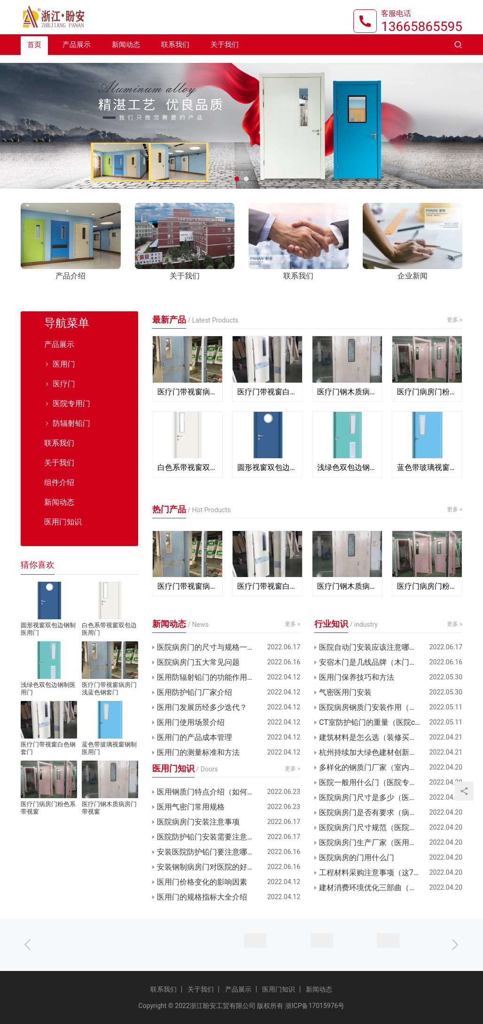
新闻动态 (126, 52)
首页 (34, 52)
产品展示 (76, 52)
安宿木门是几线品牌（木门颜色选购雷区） (390, 662)
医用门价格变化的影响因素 (202, 882)
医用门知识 (63, 521)
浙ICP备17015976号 (315, 1005)
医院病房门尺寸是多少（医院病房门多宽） (390, 797)
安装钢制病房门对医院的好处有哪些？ (221, 866)
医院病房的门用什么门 (356, 857)
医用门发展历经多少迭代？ (202, 707)
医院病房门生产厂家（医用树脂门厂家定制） (390, 842)
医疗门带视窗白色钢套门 (267, 391)
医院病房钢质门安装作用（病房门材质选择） (390, 707)
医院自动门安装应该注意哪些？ (371, 647)
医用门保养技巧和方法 (356, 677)
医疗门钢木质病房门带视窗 (347, 391)
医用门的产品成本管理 (194, 737)
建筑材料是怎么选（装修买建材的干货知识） (390, 737)
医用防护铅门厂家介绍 (194, 692)
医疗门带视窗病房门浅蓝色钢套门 (187, 391)
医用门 (64, 364)
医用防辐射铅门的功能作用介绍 (209, 677)
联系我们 (175, 52)
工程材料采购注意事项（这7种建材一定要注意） (390, 872)
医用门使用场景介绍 (191, 722)
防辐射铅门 (71, 423)
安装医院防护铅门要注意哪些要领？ (217, 851)
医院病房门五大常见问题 (198, 662)
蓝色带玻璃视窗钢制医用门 (427, 467)
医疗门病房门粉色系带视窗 (427, 391)
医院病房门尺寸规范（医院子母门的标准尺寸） (390, 827)
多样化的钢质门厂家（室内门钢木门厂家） (390, 767)
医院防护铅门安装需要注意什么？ (213, 836)
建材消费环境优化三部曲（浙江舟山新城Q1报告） (390, 887)
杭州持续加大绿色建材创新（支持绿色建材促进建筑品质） (390, 752)
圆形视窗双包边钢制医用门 (267, 467)
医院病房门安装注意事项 (198, 821)
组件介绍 (59, 482)
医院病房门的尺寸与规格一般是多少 (217, 647)
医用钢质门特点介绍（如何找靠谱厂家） (224, 791)
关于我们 (224, 52)
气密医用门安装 (345, 692)
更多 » (454, 319)
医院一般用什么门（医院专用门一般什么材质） (390, 782)
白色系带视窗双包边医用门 (187, 467)
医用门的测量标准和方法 (198, 752)
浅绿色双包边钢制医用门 (347, 467)
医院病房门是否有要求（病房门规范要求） (390, 812)
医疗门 (64, 383)
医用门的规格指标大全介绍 (202, 897)
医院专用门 (71, 403)
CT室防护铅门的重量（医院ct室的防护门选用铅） (390, 722)
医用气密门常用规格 (191, 806)
